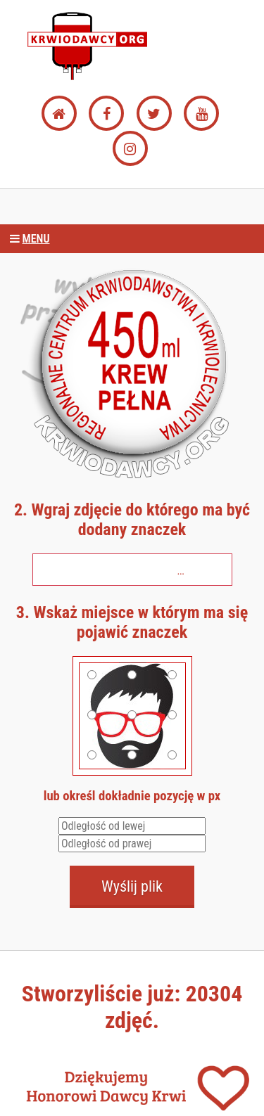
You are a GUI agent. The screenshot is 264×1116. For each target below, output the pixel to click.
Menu (28, 238)
